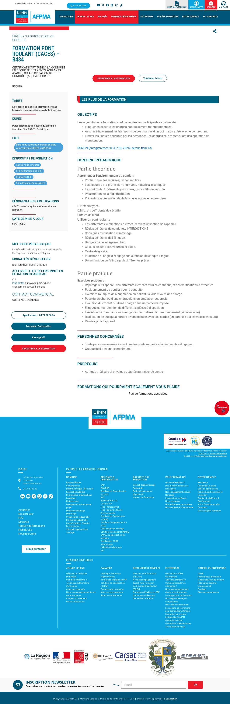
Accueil (85, 84)
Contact (223, 7)
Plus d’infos (18, 283)
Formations (97, 84)
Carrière (211, 7)
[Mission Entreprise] (177, 3)
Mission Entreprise (176, 7)
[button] (66, 17)
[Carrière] (211, 3)
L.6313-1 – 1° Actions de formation (213, 453)
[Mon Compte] (196, 3)
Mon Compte (196, 7)
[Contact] (223, 3)
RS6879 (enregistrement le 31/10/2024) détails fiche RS (114, 148)
